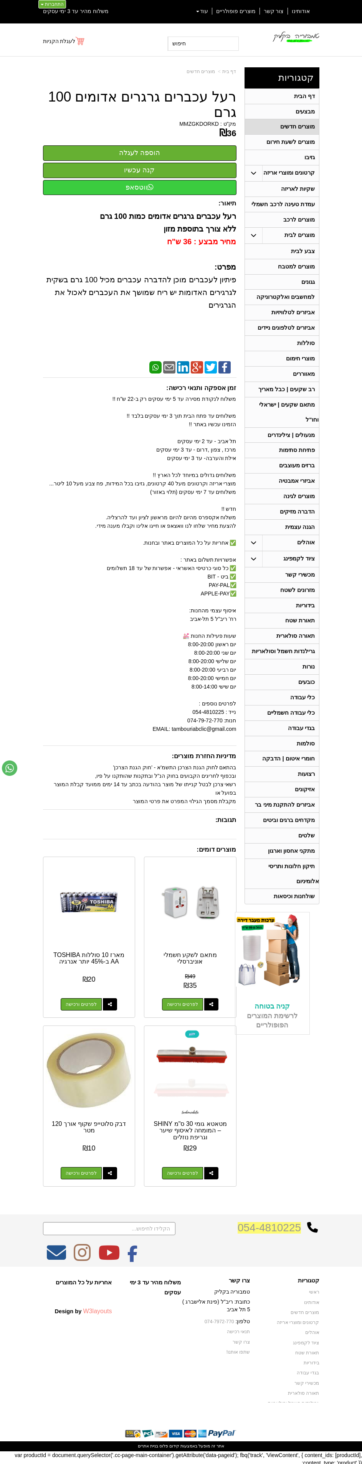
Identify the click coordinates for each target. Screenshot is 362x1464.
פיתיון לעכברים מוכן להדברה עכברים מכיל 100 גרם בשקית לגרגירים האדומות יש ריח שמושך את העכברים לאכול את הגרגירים (140, 292)
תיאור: (227, 203)
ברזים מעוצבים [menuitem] (297, 475)
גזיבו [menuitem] (309, 159)
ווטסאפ (140, 187)
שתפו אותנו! (238, 1349)
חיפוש (179, 43)
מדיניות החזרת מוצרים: (204, 756)
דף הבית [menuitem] (304, 96)
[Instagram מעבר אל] (82, 1255)
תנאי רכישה (238, 1329)
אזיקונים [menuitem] (305, 807)
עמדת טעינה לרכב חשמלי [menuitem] (283, 207)
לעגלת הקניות (59, 41)
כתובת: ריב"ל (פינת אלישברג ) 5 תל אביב (216, 1303)
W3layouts (97, 1308)
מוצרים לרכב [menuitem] (299, 223)
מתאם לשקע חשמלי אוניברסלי (191, 957)
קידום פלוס (168, 1443)
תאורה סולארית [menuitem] (295, 649)
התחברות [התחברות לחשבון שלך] (52, 4)
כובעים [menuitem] (306, 697)
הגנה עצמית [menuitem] (300, 538)
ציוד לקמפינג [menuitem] (299, 570)
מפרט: (225, 267)
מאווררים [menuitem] (304, 381)
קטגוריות (296, 77)
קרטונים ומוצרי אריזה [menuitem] (289, 175)
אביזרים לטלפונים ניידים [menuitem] (286, 333)
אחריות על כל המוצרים (84, 1280)
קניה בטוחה (272, 1027)
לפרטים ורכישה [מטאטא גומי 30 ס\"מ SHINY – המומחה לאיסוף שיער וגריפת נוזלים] (183, 1171)
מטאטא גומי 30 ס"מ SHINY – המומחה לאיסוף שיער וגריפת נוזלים (190, 1128)
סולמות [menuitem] (306, 760)
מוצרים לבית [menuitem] (299, 238)
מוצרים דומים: (216, 849)
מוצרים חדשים (201, 71)
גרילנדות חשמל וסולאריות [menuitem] (283, 665)
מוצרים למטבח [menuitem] (296, 270)
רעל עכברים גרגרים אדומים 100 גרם (142, 104)
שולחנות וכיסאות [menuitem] (294, 917)
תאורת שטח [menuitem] (300, 633)
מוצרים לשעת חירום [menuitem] (290, 143)
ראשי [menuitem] (314, 1289)
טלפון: (243, 1319)
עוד (202, 11)
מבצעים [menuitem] (305, 112)
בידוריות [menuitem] (305, 618)
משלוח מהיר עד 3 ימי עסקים (76, 11)
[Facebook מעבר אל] (132, 1255)
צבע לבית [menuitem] (303, 255)
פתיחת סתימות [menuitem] (297, 459)
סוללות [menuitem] (306, 349)
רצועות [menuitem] (306, 791)
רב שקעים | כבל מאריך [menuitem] (286, 397)
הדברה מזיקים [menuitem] (297, 522)
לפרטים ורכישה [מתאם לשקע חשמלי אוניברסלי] (183, 1003)
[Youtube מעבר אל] (109, 1255)
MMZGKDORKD (199, 124)
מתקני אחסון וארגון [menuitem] (291, 870)
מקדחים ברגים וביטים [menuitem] (289, 838)
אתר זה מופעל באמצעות (181, 1443)
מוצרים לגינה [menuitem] (299, 507)
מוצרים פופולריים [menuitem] (236, 11)
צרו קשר (239, 1278)
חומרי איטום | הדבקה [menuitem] (288, 775)
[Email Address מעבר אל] (56, 1255)
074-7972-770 (220, 1319)
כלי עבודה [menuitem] (302, 712)
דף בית (229, 71)
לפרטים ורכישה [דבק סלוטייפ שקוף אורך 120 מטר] (80, 1171)
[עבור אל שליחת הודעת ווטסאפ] (9, 768)
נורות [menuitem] (308, 681)
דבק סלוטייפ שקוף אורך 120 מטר (88, 1125)
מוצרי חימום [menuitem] (300, 365)
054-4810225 (269, 1225)
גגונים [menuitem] (308, 286)
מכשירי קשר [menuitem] (300, 586)
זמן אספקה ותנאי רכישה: (201, 388)
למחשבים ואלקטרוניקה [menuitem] (285, 302)
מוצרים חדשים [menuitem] (297, 128)
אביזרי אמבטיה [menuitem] (297, 491)
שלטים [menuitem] (306, 854)
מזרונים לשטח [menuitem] (297, 602)
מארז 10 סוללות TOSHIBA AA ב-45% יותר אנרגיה (88, 957)
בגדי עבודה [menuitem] (301, 744)
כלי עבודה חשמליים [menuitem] (291, 728)
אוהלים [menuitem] (306, 554)
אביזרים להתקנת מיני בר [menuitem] (285, 823)
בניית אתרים (148, 1443)
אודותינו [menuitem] (301, 11)
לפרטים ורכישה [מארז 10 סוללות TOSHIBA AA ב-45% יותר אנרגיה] (80, 1003)
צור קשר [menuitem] (274, 11)
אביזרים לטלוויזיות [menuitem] (293, 318)
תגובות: (225, 820)
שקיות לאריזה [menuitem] (298, 191)
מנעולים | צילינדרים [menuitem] (291, 443)
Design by (83, 1308)
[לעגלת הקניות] (64, 41)
